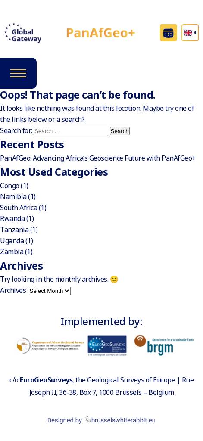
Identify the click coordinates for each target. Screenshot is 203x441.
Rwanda (12, 218)
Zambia (11, 251)
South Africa (18, 207)
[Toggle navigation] (18, 73)
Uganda (12, 240)
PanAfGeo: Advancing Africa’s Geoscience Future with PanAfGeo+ (98, 158)
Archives (13, 290)
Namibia (13, 196)
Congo (9, 185)
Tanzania (14, 229)
